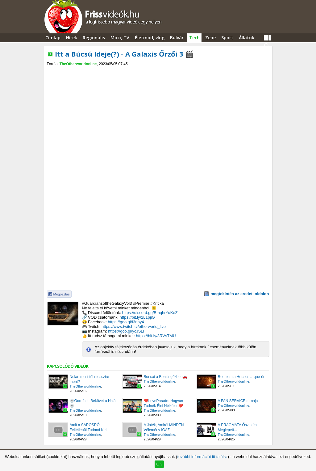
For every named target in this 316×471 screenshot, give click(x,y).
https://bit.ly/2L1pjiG (137, 317)
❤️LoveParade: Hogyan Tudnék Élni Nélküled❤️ (163, 403)
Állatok (246, 37)
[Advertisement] (158, 71)
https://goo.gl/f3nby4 (126, 322)
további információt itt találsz (202, 456)
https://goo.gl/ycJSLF (126, 331)
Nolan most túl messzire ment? (89, 379)
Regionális (94, 37)
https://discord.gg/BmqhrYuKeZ (150, 312)
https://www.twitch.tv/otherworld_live (134, 326)
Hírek (71, 37)
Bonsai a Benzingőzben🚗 (165, 377)
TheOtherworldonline (78, 64)
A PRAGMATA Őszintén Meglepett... (237, 427)
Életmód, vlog (149, 37)
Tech (194, 37)
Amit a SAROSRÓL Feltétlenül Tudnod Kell (88, 427)
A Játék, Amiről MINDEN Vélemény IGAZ (164, 427)
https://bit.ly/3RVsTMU (156, 335)
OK (159, 464)
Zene (210, 37)
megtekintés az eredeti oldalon (239, 293)
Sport (227, 37)
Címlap (52, 37)
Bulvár (177, 37)
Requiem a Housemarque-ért (242, 377)
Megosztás (61, 294)
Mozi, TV (119, 37)
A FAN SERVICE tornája (238, 401)
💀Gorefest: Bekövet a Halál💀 (93, 403)
